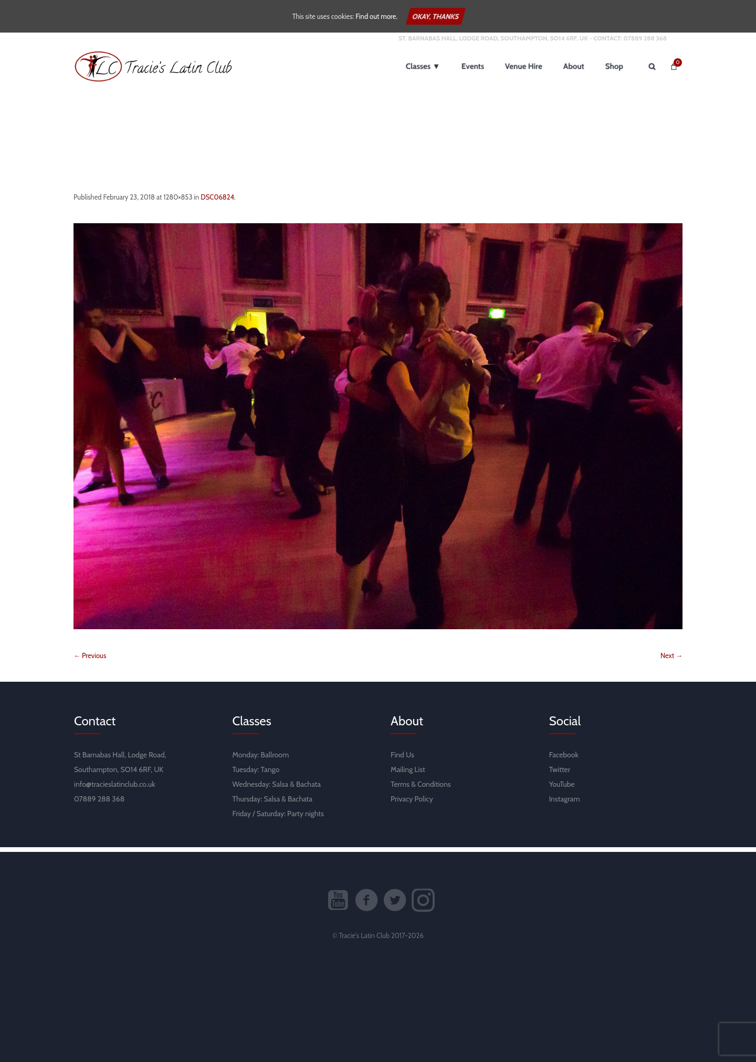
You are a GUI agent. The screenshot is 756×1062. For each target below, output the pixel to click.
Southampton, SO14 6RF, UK (118, 774)
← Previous (90, 660)
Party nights (305, 818)
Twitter (560, 774)
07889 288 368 (645, 43)
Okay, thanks (436, 16)
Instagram (564, 803)
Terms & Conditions (421, 789)
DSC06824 (217, 201)
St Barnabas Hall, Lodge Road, (120, 759)
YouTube (562, 789)
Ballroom (275, 759)
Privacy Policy (412, 803)
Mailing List (408, 774)
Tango (269, 774)
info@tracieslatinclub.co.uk (114, 789)
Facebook (564, 759)
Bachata (308, 789)
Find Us (402, 759)
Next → (671, 660)
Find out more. (376, 16)
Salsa (280, 789)
